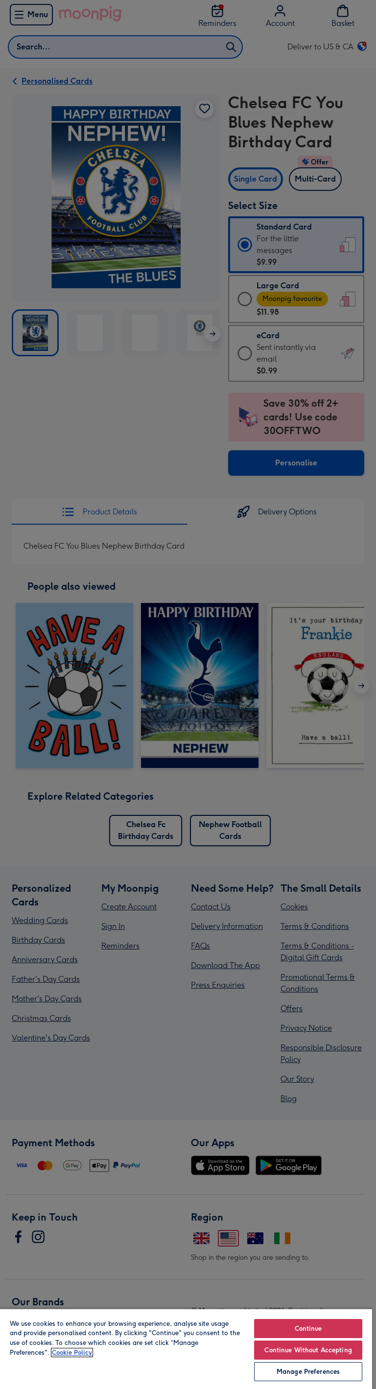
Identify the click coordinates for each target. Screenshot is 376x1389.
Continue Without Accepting (308, 1350)
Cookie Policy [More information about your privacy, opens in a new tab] (72, 1352)
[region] (186, 1348)
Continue (308, 1328)
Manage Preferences (308, 1371)
